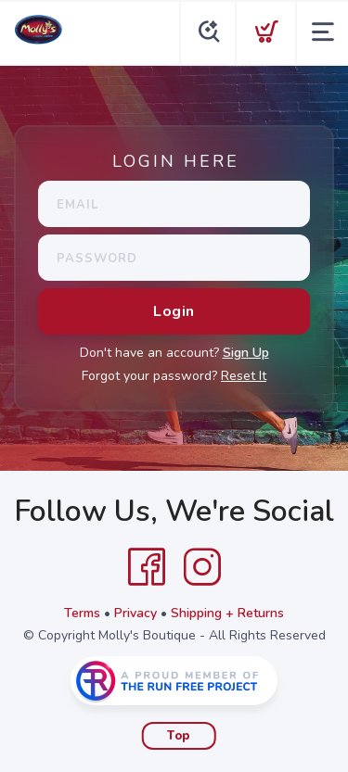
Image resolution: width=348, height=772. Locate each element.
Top (178, 736)
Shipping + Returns (227, 613)
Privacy (135, 613)
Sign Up (246, 352)
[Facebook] (146, 567)
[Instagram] (202, 567)
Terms (82, 613)
